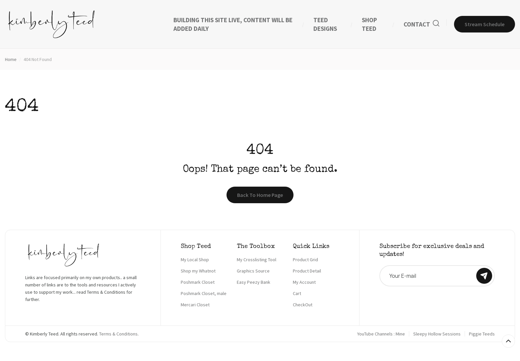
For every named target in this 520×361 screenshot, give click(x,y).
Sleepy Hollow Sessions (437, 334)
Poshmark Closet (198, 282)
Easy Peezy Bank (253, 282)
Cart (297, 293)
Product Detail (307, 271)
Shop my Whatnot (198, 271)
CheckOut (302, 305)
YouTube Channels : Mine (381, 334)
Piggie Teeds (482, 334)
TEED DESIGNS (325, 24)
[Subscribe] (484, 276)
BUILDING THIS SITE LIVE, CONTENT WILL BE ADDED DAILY (232, 24)
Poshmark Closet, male (204, 293)
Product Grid (305, 260)
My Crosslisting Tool (256, 260)
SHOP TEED (369, 24)
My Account (304, 282)
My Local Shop (195, 260)
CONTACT (417, 24)
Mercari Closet (195, 305)
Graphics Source (253, 271)
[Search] (436, 24)
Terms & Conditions (118, 334)
